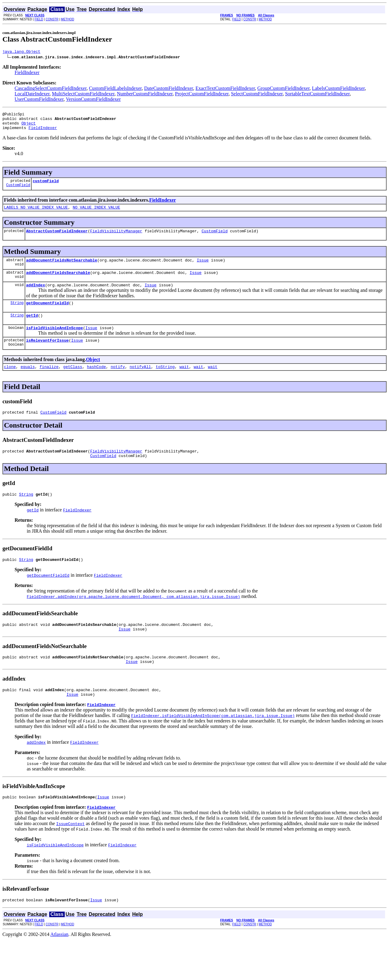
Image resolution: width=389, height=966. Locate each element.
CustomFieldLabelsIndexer (115, 89)
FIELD (39, 19)
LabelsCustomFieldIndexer (338, 89)
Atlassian (59, 960)
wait (184, 381)
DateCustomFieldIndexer (168, 89)
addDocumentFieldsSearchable (58, 281)
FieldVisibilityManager (116, 238)
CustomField (18, 191)
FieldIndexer (27, 73)
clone (10, 381)
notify (118, 381)
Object (28, 126)
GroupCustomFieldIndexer (283, 89)
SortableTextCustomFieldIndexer (317, 94)
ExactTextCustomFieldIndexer (225, 89)
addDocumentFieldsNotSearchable (61, 268)
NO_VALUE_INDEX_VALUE (96, 213)
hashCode (96, 381)
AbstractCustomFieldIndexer (57, 238)
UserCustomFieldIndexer (39, 100)
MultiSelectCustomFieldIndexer (83, 94)
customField (46, 186)
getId (32, 327)
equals (28, 381)
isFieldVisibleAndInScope (54, 340)
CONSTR (52, 19)
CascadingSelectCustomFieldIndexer (51, 89)
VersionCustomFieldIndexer (93, 100)
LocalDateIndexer (32, 94)
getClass (72, 381)
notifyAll (140, 381)
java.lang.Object (21, 52)
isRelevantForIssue (47, 354)
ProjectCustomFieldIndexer (202, 94)
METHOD (67, 19)
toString (165, 381)
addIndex (35, 295)
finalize (49, 381)
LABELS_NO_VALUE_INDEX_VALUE (36, 213)
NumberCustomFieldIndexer (144, 94)
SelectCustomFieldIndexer (257, 94)
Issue (202, 268)
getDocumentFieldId (47, 313)
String (17, 313)
